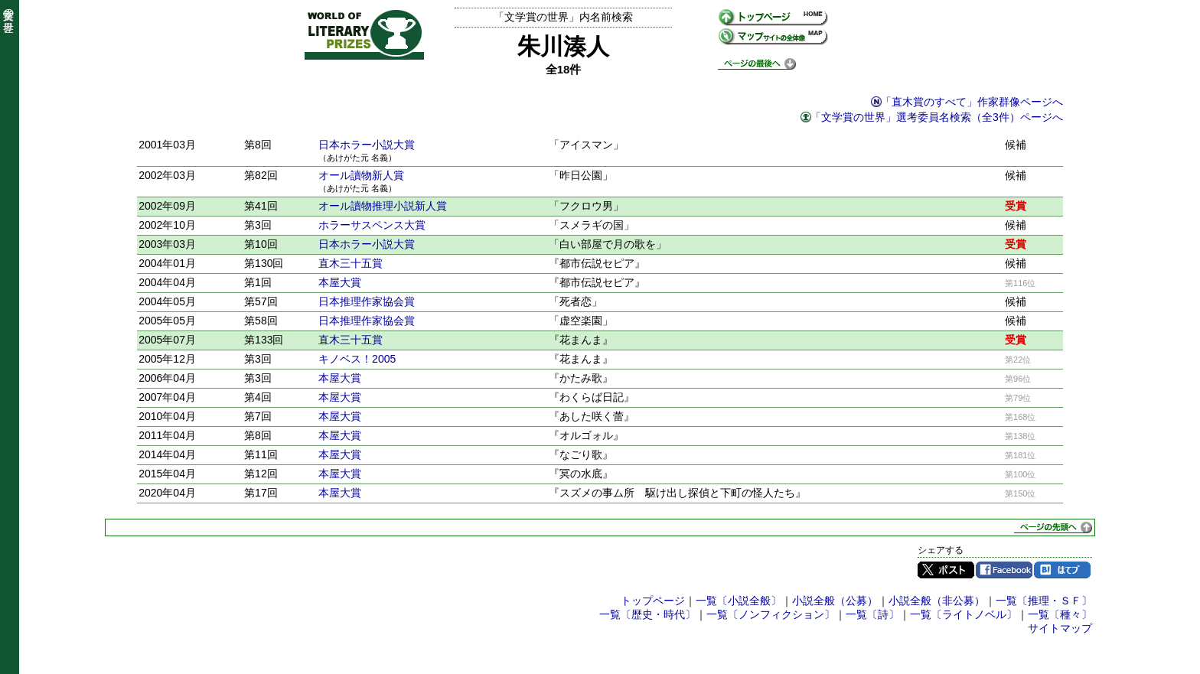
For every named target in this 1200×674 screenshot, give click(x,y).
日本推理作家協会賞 (366, 301)
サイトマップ (1060, 628)
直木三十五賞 (350, 263)
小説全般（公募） (835, 600)
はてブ (1062, 570)
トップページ (653, 600)
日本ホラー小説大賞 (366, 144)
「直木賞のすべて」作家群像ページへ (972, 102)
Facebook (1004, 570)
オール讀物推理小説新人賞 (382, 206)
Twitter (946, 570)
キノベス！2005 (357, 359)
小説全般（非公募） (937, 600)
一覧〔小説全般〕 (738, 600)
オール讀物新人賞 (361, 175)
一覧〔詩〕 (872, 614)
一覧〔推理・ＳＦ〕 (1044, 600)
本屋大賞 (339, 282)
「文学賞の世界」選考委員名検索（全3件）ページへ (936, 117)
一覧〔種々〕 (1060, 614)
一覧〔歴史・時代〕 (647, 614)
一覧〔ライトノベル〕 (963, 614)
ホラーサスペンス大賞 (372, 225)
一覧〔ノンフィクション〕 (770, 614)
